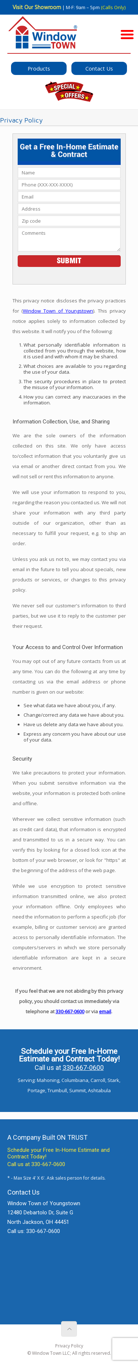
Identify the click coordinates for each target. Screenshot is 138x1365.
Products (39, 68)
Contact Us (99, 68)
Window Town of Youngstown (58, 311)
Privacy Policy (69, 1346)
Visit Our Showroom (37, 7)
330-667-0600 (70, 1011)
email (105, 1011)
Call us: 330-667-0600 (33, 1231)
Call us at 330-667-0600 (36, 1164)
